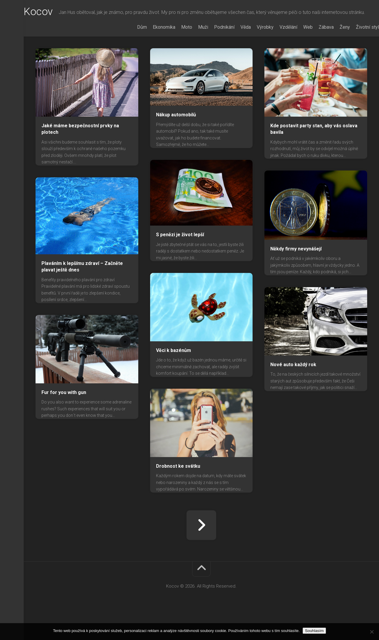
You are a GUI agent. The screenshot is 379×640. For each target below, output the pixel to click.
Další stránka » (201, 549)
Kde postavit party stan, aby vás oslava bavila (313, 153)
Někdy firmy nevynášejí (296, 272)
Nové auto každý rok (293, 388)
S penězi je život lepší (180, 258)
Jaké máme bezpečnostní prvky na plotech (80, 153)
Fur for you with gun (63, 416)
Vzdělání (276, 51)
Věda (234, 51)
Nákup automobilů (176, 138)
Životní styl (355, 51)
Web (296, 51)
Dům (130, 51)
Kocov (50, 12)
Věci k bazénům (173, 374)
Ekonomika (152, 51)
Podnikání (212, 51)
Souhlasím (314, 630)
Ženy (333, 51)
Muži (191, 51)
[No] (372, 632)
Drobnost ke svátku (178, 490)
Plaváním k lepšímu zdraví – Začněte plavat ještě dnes (82, 290)
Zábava (314, 51)
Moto (174, 51)
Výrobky (253, 51)
